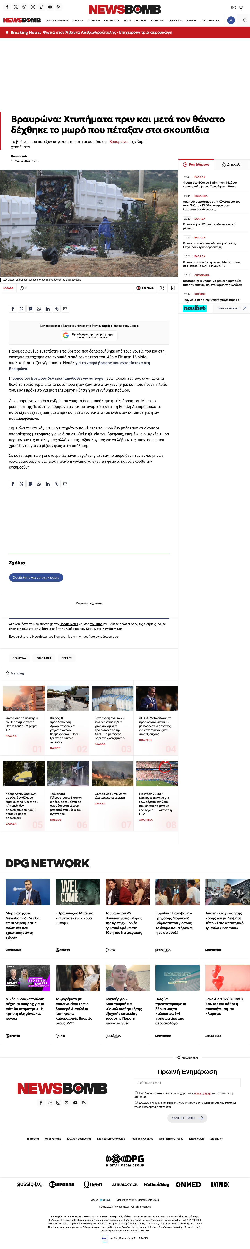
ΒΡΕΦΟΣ (67, 658)
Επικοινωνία (196, 1138)
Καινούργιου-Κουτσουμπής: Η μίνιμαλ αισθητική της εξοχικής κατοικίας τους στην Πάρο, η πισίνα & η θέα (124, 1011)
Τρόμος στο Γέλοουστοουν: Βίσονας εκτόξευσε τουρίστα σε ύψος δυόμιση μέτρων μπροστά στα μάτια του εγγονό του (66, 804)
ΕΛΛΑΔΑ (70, 20)
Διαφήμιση (216, 1138)
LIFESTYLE (168, 20)
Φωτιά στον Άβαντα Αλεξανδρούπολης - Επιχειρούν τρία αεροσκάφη (107, 32)
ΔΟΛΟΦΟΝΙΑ (44, 658)
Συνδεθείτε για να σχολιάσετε (36, 577)
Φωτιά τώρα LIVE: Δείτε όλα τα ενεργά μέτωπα (110, 796)
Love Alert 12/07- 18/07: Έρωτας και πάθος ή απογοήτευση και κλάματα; (224, 1006)
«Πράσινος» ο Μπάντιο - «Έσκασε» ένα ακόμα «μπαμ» (74, 918)
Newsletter (39, 636)
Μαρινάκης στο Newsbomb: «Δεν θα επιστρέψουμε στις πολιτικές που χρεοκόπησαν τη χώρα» (22, 925)
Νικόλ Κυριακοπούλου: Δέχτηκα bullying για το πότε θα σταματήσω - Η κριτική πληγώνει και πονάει (25, 1008)
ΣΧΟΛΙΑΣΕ (145, 288)
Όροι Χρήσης (53, 1138)
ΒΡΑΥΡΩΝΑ (19, 658)
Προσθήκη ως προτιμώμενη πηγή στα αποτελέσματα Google (88, 335)
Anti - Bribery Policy (171, 1138)
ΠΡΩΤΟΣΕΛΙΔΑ (203, 20)
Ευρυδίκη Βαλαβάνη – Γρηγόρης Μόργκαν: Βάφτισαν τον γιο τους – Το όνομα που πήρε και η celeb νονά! (174, 923)
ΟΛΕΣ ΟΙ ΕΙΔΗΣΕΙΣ (49, 20)
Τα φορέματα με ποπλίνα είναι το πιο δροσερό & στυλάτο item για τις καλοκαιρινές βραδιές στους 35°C (74, 1011)
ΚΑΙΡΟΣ (184, 20)
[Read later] (173, 288)
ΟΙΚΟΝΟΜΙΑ (104, 20)
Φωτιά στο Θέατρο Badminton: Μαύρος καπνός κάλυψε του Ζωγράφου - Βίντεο (210, 184)
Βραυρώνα (118, 141)
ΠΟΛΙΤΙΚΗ (86, 20)
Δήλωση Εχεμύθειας (79, 1138)
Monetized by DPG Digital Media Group (138, 1199)
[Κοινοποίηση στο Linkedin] (48, 309)
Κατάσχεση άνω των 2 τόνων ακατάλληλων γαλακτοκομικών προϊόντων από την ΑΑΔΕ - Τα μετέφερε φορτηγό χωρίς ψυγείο (110, 728)
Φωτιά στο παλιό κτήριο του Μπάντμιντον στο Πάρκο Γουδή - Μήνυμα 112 (22, 724)
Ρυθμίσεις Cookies (142, 1138)
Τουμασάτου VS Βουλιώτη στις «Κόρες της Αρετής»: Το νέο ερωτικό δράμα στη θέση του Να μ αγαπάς (124, 923)
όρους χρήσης (202, 1093)
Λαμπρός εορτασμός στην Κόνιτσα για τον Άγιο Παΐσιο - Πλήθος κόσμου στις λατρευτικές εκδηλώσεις (211, 205)
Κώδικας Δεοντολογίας (111, 1138)
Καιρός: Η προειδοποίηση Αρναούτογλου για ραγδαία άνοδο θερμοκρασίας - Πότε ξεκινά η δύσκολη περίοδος (64, 730)
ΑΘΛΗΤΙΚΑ (150, 20)
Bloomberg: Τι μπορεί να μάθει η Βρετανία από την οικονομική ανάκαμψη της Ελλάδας (212, 283)
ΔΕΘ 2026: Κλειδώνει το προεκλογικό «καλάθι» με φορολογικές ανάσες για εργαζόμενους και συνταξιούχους (155, 726)
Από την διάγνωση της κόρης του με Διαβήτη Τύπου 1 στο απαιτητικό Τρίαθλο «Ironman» (224, 920)
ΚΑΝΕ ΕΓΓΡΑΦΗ (187, 1118)
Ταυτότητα (33, 1138)
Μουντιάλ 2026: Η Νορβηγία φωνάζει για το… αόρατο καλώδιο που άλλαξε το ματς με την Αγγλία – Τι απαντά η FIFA (155, 804)
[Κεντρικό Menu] (243, 20)
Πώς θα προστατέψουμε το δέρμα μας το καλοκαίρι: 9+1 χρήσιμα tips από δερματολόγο (170, 1011)
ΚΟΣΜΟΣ (133, 20)
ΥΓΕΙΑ (120, 20)
